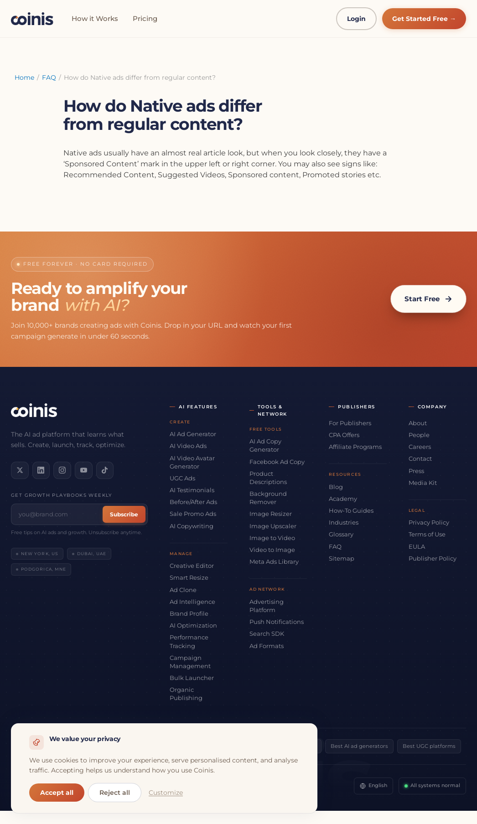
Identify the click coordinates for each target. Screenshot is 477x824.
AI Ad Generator (193, 434)
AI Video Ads (188, 445)
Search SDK (266, 633)
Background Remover (268, 497)
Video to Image (272, 549)
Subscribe (124, 513)
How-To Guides (351, 510)
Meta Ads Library (274, 561)
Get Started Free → (424, 19)
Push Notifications (276, 621)
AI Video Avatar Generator (192, 462)
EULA (417, 546)
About (418, 423)
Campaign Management (190, 662)
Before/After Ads (193, 501)
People (419, 434)
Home (24, 77)
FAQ (49, 77)
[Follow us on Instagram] (59, 470)
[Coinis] (32, 18)
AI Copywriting (191, 526)
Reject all (114, 792)
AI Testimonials (192, 490)
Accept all (56, 792)
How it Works (95, 18)
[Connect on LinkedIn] (39, 470)
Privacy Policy (429, 522)
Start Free (428, 298)
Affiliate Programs (355, 446)
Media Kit (423, 482)
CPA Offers (344, 434)
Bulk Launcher (192, 677)
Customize (166, 792)
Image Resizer (270, 513)
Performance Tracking (189, 641)
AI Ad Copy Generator (265, 445)
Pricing (145, 18)
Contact (420, 458)
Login (356, 19)
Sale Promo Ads (193, 513)
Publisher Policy (432, 558)
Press (416, 470)
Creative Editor (192, 565)
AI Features (198, 407)
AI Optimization (193, 625)
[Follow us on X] (19, 470)
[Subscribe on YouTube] (79, 470)
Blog (336, 486)
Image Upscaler (272, 526)
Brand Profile (189, 613)
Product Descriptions (268, 477)
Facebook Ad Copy (277, 461)
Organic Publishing (186, 693)
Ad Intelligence (192, 601)
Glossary (341, 534)
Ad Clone (183, 589)
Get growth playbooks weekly (61, 494)
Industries (343, 522)
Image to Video (272, 537)
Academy (343, 498)
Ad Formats (266, 645)
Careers (420, 446)
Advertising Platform (266, 605)
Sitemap (341, 558)
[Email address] (58, 513)
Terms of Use (427, 534)
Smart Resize (189, 577)
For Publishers (350, 423)
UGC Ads (182, 478)
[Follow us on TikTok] (99, 470)
